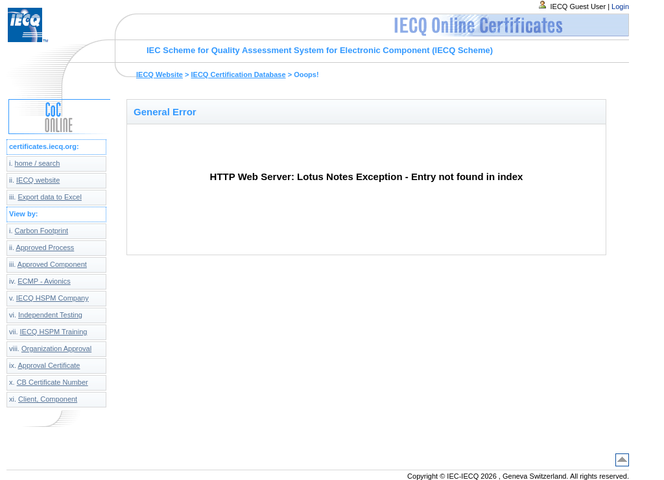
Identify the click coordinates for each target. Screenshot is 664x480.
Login (620, 6)
